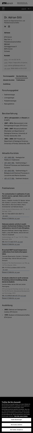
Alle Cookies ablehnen (16, 424)
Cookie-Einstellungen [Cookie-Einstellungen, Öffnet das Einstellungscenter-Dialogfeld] (16, 419)
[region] (16, 415)
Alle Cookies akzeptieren (16, 429)
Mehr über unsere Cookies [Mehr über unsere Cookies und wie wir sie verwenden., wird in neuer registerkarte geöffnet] (21, 416)
